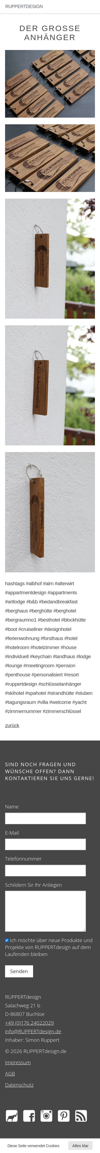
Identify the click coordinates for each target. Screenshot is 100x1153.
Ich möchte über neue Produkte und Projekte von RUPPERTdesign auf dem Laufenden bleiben (49, 947)
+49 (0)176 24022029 (29, 1022)
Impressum (18, 1062)
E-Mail (12, 832)
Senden (19, 971)
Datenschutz (19, 1084)
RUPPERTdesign (24, 6)
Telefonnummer (23, 858)
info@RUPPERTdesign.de (33, 1031)
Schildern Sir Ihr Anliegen (33, 884)
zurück (12, 725)
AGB (10, 1073)
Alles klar (80, 1145)
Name (12, 806)
